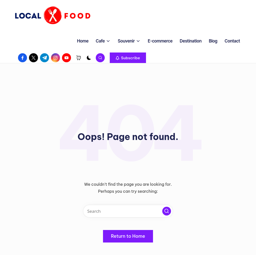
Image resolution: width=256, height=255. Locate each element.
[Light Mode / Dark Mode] (89, 57)
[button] (128, 57)
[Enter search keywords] (128, 211)
